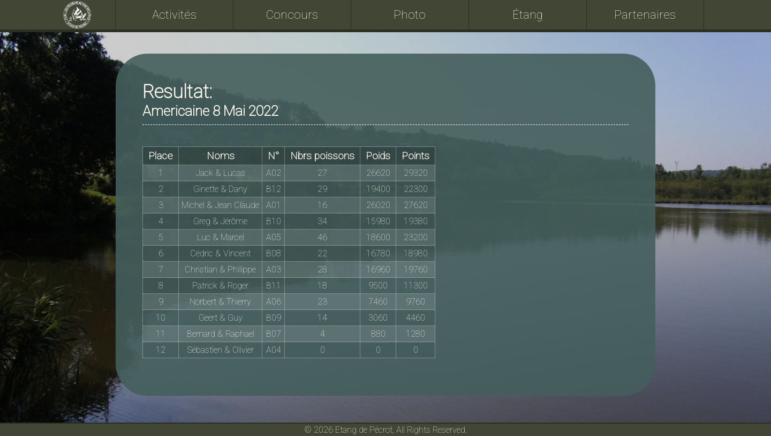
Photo (410, 14)
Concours (292, 14)
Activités (174, 14)
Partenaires (645, 14)
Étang (527, 14)
